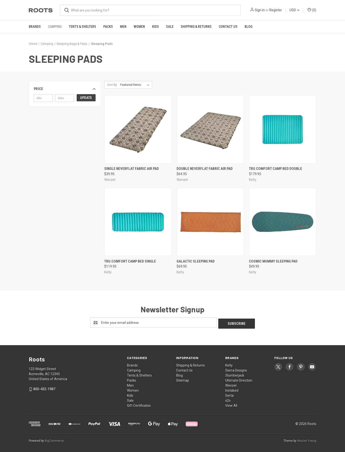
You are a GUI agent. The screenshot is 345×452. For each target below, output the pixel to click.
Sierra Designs (236, 369)
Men (123, 27)
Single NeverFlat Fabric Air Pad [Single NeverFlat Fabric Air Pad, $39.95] (131, 168)
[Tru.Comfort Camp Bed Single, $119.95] (138, 222)
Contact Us (228, 27)
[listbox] (136, 84)
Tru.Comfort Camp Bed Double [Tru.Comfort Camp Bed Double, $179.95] (275, 168)
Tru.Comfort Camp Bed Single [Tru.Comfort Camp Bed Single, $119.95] (130, 261)
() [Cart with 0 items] (311, 10)
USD (294, 10)
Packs (108, 27)
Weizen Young (306, 439)
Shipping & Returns (196, 27)
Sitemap (182, 379)
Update (86, 98)
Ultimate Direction (238, 379)
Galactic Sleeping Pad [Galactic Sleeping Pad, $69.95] (196, 261)
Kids (155, 27)
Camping (55, 27)
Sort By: (112, 84)
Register (275, 10)
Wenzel (230, 384)
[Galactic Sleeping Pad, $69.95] (210, 222)
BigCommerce (54, 439)
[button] (65, 89)
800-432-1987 (44, 388)
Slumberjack (234, 374)
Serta (229, 394)
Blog (248, 27)
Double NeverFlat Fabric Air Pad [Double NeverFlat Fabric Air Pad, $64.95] (205, 168)
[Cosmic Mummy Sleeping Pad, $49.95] (282, 222)
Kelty (229, 364)
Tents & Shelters (82, 27)
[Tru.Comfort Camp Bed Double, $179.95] (282, 129)
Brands (35, 27)
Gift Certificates (139, 404)
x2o (228, 399)
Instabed (231, 389)
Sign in (260, 10)
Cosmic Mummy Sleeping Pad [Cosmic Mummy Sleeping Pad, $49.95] (273, 261)
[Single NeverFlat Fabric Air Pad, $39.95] (138, 129)
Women (139, 27)
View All (231, 404)
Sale (169, 27)
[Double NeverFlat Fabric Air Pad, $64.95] (210, 129)
